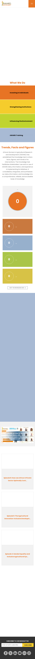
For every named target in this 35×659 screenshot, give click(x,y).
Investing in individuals (19, 93)
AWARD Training (16, 135)
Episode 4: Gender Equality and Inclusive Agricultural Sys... (17, 555)
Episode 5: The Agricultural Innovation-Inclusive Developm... (17, 517)
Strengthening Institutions (20, 107)
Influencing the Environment (21, 121)
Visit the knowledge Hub (16, 288)
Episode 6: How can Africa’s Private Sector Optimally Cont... (17, 479)
